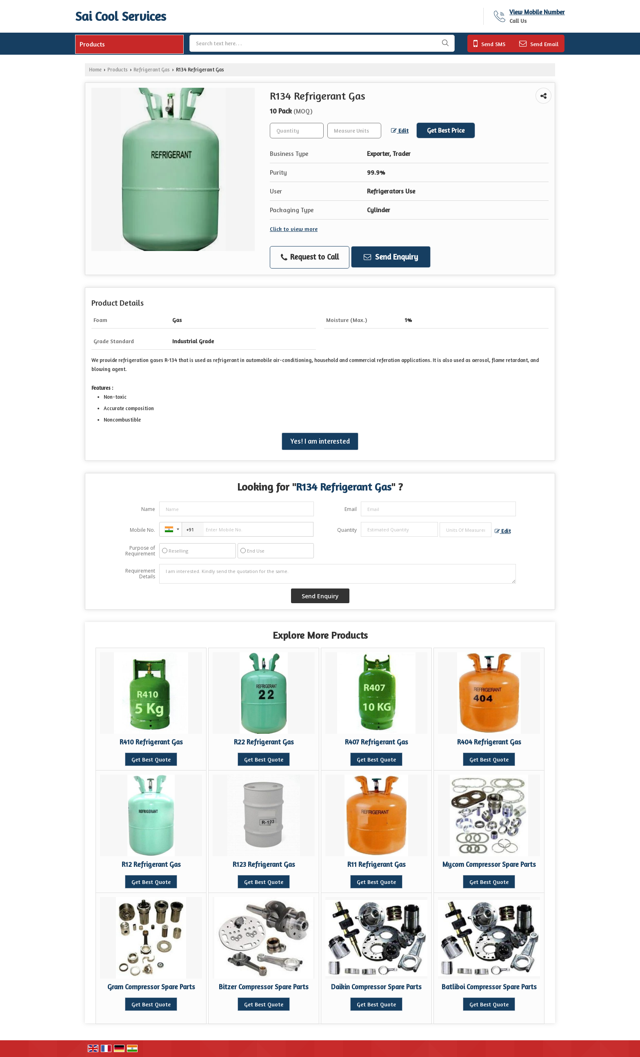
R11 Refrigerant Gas (376, 864)
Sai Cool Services (120, 16)
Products (92, 44)
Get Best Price (445, 130)
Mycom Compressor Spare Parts (489, 864)
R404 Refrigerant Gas (489, 742)
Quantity (347, 529)
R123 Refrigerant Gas (264, 864)
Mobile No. (142, 529)
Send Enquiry (391, 256)
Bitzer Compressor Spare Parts (264, 987)
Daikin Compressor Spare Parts (376, 987)
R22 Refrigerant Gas (264, 742)
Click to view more (294, 228)
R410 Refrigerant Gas (151, 742)
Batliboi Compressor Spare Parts (489, 987)
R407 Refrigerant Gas (376, 742)
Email (350, 509)
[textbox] (354, 130)
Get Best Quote (151, 759)
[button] (537, 12)
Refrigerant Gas (151, 70)
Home (95, 70)
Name (148, 509)
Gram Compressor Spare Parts (151, 987)
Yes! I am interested (320, 441)
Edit (400, 130)
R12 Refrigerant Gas (151, 864)
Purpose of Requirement (140, 551)
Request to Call (310, 257)
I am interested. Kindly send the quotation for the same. (337, 574)
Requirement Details (140, 574)
